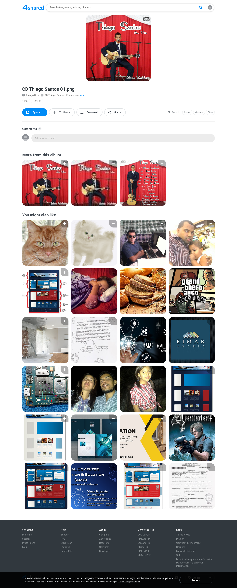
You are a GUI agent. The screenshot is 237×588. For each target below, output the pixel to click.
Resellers (104, 543)
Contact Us (66, 551)
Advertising (105, 538)
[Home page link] (33, 7)
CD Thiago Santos (52, 95)
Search (26, 538)
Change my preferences (129, 582)
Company (104, 534)
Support (65, 534)
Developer (104, 551)
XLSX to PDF (144, 555)
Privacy (180, 538)
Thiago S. (29, 95)
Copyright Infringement (188, 543)
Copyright (104, 547)
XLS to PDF (143, 547)
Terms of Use (183, 534)
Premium (27, 534)
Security (180, 547)
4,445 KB (37, 101)
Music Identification (186, 551)
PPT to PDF (143, 551)
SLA (178, 555)
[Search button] (201, 8)
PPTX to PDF (144, 538)
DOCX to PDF (144, 543)
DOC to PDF (144, 534)
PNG (26, 101)
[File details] (45, 183)
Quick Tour (66, 543)
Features (65, 547)
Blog (24, 547)
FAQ (63, 538)
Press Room (28, 543)
